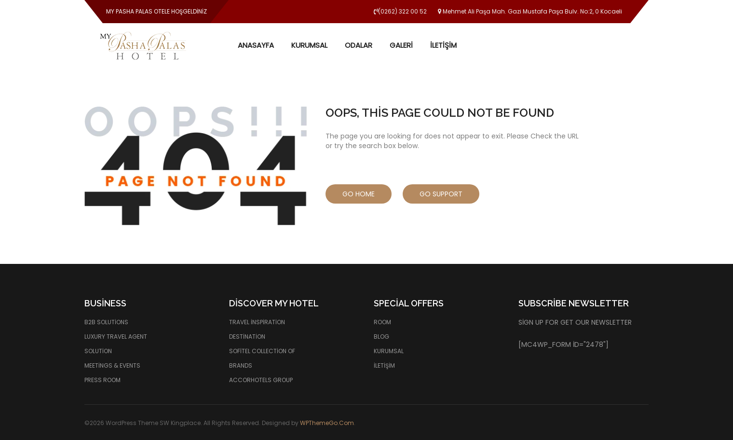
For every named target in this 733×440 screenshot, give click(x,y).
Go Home (358, 194)
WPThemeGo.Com (327, 423)
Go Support (441, 194)
